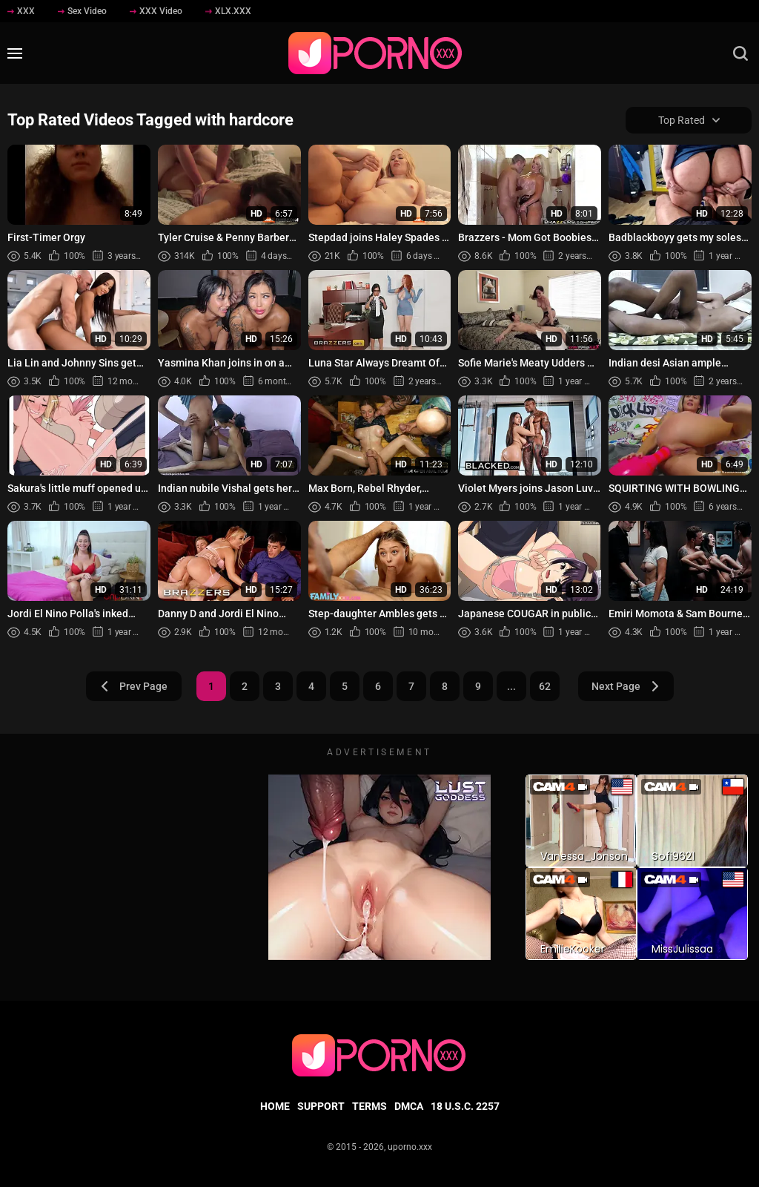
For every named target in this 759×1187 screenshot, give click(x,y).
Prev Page (133, 686)
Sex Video (82, 11)
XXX (21, 11)
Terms (369, 1106)
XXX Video (156, 11)
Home (275, 1106)
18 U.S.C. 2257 (465, 1106)
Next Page (625, 686)
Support (321, 1106)
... (511, 686)
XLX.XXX (228, 11)
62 (545, 686)
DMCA (408, 1106)
